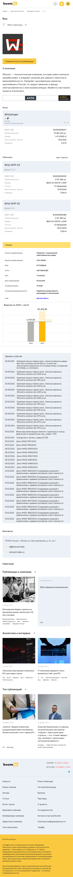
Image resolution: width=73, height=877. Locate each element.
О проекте (42, 804)
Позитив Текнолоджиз (52, 677)
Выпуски (41, 793)
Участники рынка (10, 827)
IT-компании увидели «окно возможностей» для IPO (51, 672)
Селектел (54, 680)
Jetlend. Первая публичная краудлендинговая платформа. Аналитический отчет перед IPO (18, 730)
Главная (5, 11)
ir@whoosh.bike (17, 546)
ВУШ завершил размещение (54, 587)
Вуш (44, 11)
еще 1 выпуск (62, 157)
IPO (4, 677)
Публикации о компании (17, 571)
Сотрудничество (45, 810)
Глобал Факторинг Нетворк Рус (56, 745)
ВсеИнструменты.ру (9, 621)
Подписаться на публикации (19, 61)
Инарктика (29, 677)
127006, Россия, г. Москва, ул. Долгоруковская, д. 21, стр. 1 (30, 541)
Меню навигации (15, 25)
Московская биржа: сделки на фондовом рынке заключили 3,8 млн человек (18, 612)
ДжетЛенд (10, 747)
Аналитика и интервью (17, 633)
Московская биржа (9, 619)
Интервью (41, 745)
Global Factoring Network (45, 747)
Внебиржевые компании (13, 816)
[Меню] (68, 3)
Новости (6, 781)
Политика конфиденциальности (52, 821)
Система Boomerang (47, 787)
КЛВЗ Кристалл (8, 680)
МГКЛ (9, 677)
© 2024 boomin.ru (9, 839)
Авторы (6, 793)
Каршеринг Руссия (18, 623)
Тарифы (41, 827)
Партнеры (42, 798)
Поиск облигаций (45, 781)
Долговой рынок (22, 619)
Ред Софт (64, 677)
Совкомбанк (6, 623)
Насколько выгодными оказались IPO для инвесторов (18, 672)
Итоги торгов (9, 804)
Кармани (16, 677)
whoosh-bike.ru (42, 298)
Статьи (6, 798)
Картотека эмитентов (17, 11)
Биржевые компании (33, 11)
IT (38, 677)
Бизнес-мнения (9, 787)
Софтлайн (25, 621)
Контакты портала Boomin (49, 816)
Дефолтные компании (12, 821)
